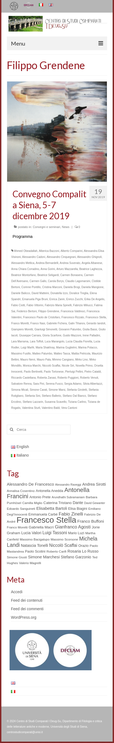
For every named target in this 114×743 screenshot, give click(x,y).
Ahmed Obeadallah (25, 250)
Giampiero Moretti (22, 329)
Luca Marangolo (55, 341)
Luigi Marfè (27, 347)
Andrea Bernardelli (47, 262)
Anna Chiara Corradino (25, 269)
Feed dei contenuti (26, 600)
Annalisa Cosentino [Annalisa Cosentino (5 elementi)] (21, 491)
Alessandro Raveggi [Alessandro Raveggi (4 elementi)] (68, 484)
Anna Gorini (47, 269)
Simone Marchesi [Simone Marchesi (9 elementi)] (44, 557)
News (65, 227)
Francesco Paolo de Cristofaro (41, 317)
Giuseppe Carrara (30, 335)
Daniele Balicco (20, 293)
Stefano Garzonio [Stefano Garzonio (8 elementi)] (76, 557)
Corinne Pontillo (31, 287)
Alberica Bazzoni (49, 250)
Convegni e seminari (46, 227)
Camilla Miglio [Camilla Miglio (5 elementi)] (32, 503)
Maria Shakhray (45, 347)
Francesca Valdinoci (73, 311)
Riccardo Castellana (23, 377)
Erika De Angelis (94, 299)
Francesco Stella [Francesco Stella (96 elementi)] (46, 519)
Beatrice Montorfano (23, 275)
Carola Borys (56, 281)
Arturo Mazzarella (67, 269)
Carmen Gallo (38, 281)
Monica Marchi (32, 365)
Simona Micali (19, 389)
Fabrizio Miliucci (83, 305)
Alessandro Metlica (22, 262)
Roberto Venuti (89, 377)
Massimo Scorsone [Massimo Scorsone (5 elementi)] (64, 539)
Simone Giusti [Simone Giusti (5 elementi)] (17, 557)
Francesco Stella (96, 317)
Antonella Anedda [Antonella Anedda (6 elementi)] (49, 491)
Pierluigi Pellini (74, 371)
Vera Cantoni (69, 407)
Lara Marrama (19, 341)
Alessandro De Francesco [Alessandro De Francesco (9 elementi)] (30, 484)
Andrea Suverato (70, 262)
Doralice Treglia (78, 293)
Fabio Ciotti (18, 305)
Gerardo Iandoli (95, 323)
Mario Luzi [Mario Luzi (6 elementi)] (76, 533)
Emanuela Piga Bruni (35, 299)
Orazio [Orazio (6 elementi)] (83, 546)
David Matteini (40, 293)
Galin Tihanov (76, 323)
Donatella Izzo (59, 293)
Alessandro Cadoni (33, 256)
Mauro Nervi (27, 359)
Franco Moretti (20, 323)
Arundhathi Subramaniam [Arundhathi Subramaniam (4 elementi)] (68, 497)
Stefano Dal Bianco (74, 395)
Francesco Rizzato (73, 317)
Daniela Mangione (92, 287)
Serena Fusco (54, 383)
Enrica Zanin (57, 299)
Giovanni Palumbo (70, 329)
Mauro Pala (44, 359)
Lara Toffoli (36, 341)
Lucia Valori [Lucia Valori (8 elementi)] (31, 533)
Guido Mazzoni (72, 335)
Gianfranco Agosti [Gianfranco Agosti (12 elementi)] (73, 527)
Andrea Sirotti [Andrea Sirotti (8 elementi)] (94, 484)
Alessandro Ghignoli (89, 256)
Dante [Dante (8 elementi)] (78, 502)
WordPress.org (23, 617)
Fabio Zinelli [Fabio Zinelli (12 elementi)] (71, 514)
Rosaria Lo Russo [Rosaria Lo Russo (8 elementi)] (83, 551)
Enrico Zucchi (74, 299)
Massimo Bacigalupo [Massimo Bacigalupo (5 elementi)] (34, 539)
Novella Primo (84, 365)
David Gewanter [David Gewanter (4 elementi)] (94, 503)
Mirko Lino (81, 359)
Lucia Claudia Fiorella (79, 341)
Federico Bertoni (27, 311)
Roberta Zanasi (46, 377)
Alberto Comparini (71, 250)
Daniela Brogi (71, 287)
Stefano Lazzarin (33, 401)
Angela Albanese (91, 262)
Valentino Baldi (51, 407)
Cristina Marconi (52, 287)
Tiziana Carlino (77, 401)
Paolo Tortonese (54, 371)
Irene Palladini (91, 335)
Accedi (16, 592)
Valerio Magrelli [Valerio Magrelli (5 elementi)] (30, 563)
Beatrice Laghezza (90, 269)
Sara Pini (38, 383)
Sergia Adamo (72, 383)
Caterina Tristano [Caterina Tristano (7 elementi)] (57, 503)
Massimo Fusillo (21, 353)
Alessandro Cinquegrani (61, 256)
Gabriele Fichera (57, 323)
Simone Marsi (57, 389)
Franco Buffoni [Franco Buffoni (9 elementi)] (90, 521)
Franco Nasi (37, 323)
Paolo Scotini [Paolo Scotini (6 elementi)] (35, 551)
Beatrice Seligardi (48, 275)
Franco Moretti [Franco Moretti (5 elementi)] (17, 527)
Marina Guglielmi (66, 347)
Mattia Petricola (81, 353)
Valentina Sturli (31, 407)
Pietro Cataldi (92, 371)
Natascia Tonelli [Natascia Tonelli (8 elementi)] (34, 545)
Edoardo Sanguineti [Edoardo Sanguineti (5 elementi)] (21, 509)
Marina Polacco (87, 347)
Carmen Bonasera (71, 275)
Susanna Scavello (55, 401)
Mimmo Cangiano (63, 359)
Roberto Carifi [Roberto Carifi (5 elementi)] (56, 551)
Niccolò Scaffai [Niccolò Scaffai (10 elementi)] (63, 545)
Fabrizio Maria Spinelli (58, 305)
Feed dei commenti (27, 609)
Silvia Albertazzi (92, 383)
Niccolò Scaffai (51, 365)
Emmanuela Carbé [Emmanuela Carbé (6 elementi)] (43, 514)
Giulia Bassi (90, 329)
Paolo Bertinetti (33, 371)
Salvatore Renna (21, 383)
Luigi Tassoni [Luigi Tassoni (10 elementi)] (54, 532)
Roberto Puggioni (67, 377)
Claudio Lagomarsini (77, 281)
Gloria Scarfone (51, 335)
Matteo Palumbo (42, 353)
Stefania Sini (32, 395)
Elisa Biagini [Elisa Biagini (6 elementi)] (77, 508)
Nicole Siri (68, 365)
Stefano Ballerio (51, 395)
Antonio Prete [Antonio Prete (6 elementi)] (40, 497)
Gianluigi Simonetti (45, 329)
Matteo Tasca (62, 353)
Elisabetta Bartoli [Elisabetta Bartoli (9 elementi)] (51, 508)
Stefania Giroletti (77, 389)
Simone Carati (38, 389)
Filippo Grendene (48, 311)
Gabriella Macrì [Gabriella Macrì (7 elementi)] (41, 527)
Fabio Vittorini (35, 305)
